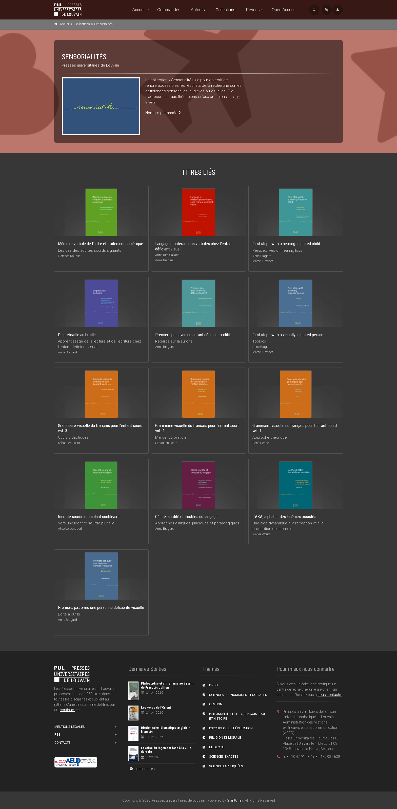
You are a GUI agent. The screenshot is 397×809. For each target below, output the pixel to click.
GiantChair (235, 800)
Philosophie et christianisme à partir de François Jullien (167, 685)
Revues (253, 10)
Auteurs (198, 10)
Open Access (283, 10)
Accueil (139, 10)
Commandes (168, 10)
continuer (70, 710)
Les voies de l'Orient (156, 707)
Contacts (62, 742)
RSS (57, 734)
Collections (225, 10)
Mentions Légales (69, 727)
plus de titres (141, 769)
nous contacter (329, 695)
